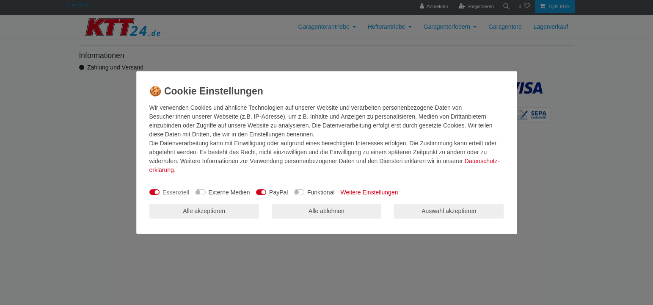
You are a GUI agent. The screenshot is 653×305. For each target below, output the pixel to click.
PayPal (278, 192)
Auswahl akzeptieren (449, 211)
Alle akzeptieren (204, 211)
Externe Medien (229, 192)
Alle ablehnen (326, 211)
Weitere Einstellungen (369, 192)
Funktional (321, 192)
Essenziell (176, 192)
